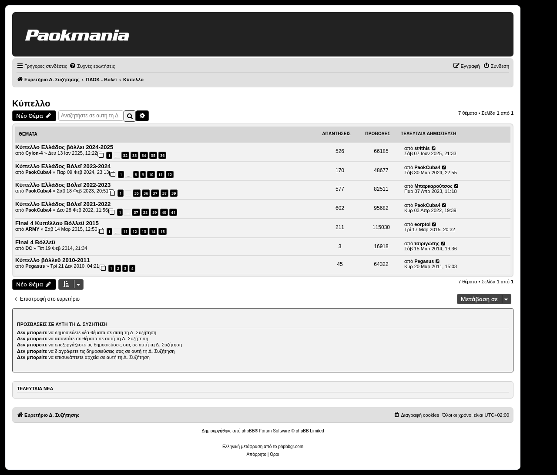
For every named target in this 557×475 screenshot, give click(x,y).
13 (144, 231)
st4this (421, 148)
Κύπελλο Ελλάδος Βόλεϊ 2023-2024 (63, 166)
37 (155, 193)
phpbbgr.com (290, 446)
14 (153, 231)
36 (162, 155)
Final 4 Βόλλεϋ (35, 242)
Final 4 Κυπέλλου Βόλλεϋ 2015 (57, 223)
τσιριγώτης (427, 243)
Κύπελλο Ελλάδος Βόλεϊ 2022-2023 (63, 185)
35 (153, 155)
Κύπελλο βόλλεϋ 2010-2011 (52, 260)
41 (173, 212)
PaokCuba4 (38, 172)
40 (164, 212)
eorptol (422, 224)
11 (160, 174)
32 (125, 155)
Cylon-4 (34, 153)
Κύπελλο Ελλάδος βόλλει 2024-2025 (64, 147)
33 (134, 155)
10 (151, 174)
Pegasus (35, 266)
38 (164, 193)
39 (173, 193)
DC (28, 248)
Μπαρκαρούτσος (433, 186)
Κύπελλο (31, 103)
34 (143, 155)
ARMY (32, 229)
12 (170, 174)
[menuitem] (92, 66)
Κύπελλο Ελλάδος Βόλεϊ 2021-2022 (63, 204)
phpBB (248, 430)
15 (162, 231)
